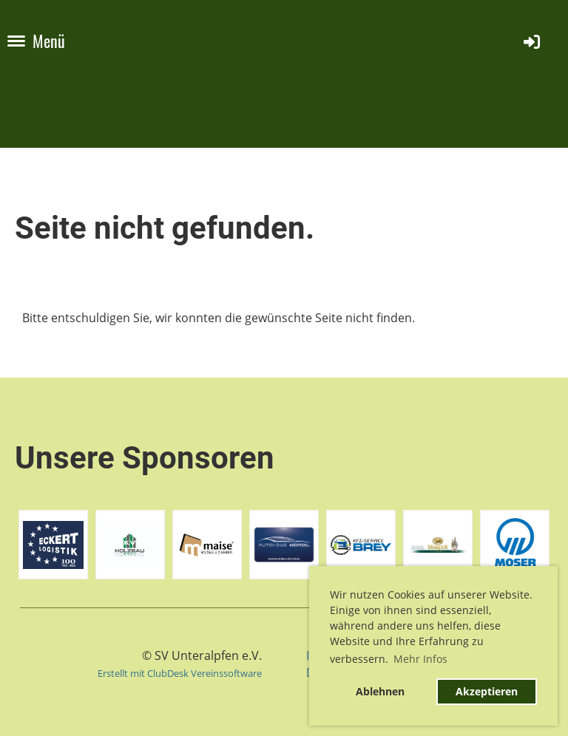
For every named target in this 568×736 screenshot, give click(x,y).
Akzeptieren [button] (487, 691)
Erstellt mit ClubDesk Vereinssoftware (180, 673)
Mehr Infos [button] (420, 659)
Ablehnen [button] (380, 691)
